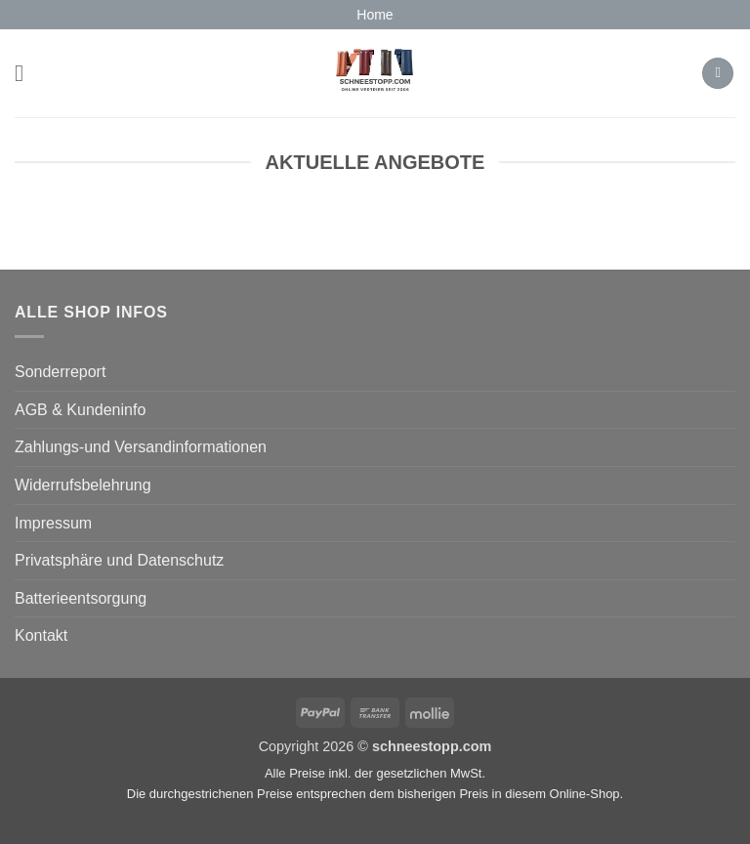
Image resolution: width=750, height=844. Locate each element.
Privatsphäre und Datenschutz (119, 560)
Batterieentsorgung (80, 598)
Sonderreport (60, 371)
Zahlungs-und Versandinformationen (141, 447)
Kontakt (41, 635)
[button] (26, 73)
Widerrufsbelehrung (83, 485)
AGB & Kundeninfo (80, 409)
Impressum (53, 523)
